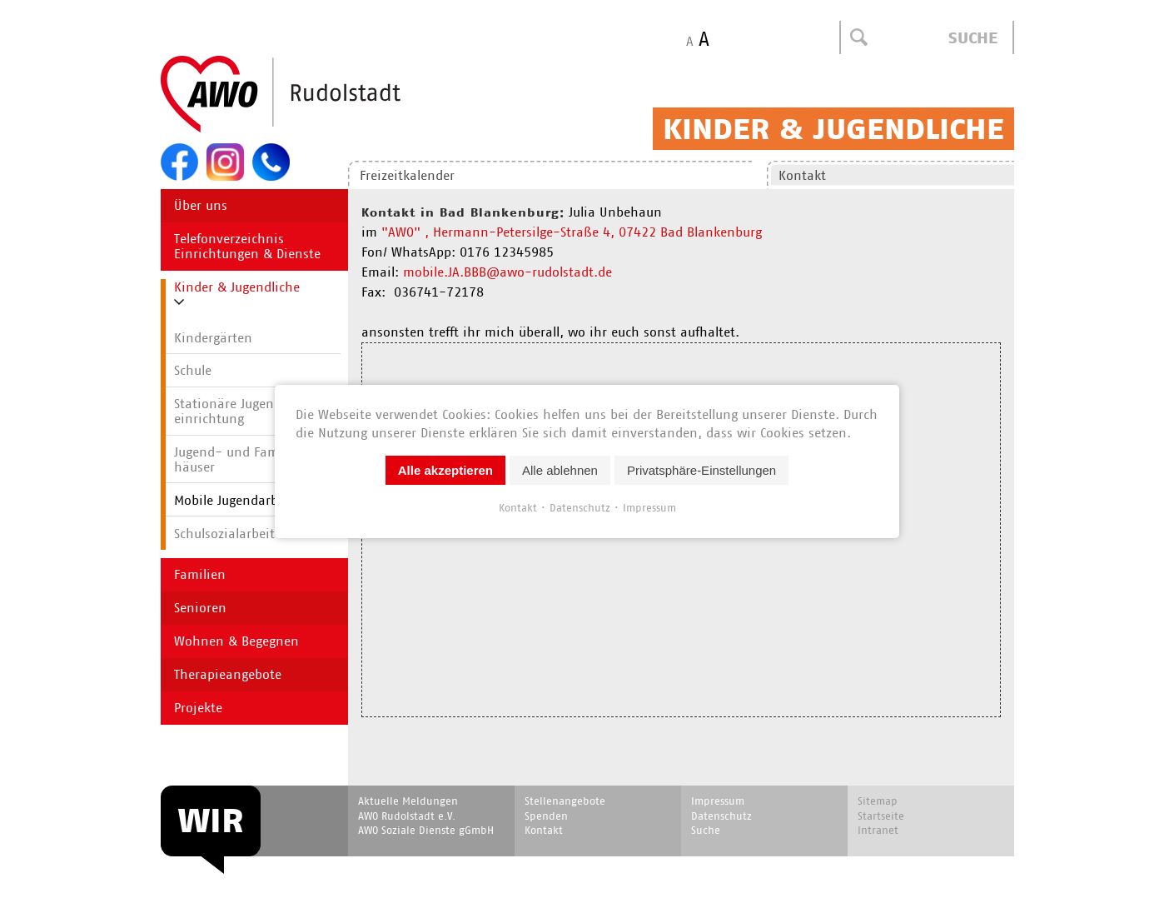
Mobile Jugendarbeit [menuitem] (234, 500)
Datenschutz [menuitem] (721, 816)
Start (320, 95)
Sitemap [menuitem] (878, 801)
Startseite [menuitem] (881, 816)
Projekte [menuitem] (198, 708)
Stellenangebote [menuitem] (565, 801)
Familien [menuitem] (200, 574)
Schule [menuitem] (192, 370)
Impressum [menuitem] (717, 801)
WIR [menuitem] (210, 821)
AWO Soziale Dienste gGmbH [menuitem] (426, 830)
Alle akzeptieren (445, 470)
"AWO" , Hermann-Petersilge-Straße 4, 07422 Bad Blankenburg (571, 232)
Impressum (649, 507)
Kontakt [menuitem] (802, 175)
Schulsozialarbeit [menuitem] (224, 533)
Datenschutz (580, 507)
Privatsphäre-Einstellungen (701, 470)
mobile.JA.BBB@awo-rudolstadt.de (507, 272)
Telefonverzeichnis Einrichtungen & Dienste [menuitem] (247, 246)
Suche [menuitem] (705, 830)
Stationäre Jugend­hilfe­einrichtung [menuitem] (245, 411)
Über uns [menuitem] (200, 205)
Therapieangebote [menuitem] (227, 674)
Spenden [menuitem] (546, 816)
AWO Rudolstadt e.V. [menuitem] (406, 816)
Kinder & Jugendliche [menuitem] (237, 287)
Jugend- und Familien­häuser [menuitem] (243, 459)
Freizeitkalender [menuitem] (407, 175)
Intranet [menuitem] (878, 830)
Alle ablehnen (560, 470)
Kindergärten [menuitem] (213, 338)
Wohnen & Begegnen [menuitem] (236, 641)
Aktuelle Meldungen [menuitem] (408, 801)
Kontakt (518, 507)
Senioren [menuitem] (200, 608)
